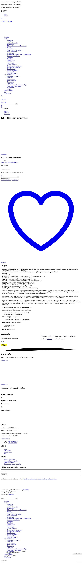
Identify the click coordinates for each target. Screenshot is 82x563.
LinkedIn (8, 180)
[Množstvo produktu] (10, 177)
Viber (16, 180)
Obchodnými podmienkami (30, 479)
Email (13, 180)
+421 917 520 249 (12, 443)
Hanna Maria (10, 63)
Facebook (3, 180)
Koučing (9, 89)
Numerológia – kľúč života (14, 86)
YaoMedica (10, 48)
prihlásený (49, 339)
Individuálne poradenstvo (13, 76)
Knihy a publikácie (12, 51)
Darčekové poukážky (12, 43)
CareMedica (10, 41)
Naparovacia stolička (12, 73)
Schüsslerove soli (11, 80)
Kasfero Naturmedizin (12, 70)
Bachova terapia (11, 60)
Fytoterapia (10, 57)
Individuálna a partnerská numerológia (17, 84)
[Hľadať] (16, 104)
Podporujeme (7, 93)
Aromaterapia (10, 82)
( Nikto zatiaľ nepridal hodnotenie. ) (10, 162)
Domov (6, 37)
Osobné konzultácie (9, 74)
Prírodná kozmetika (12, 64)
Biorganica (10, 40)
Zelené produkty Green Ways (14, 50)
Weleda (9, 47)
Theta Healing (10, 87)
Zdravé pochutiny (11, 69)
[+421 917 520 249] (41, 20)
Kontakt (6, 15)
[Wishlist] (1, 107)
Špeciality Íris (10, 71)
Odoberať (4, 474)
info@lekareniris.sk (13, 441)
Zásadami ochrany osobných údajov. (47, 479)
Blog (5, 92)
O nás (5, 14)
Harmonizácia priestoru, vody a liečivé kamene (19, 54)
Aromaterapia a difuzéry (13, 56)
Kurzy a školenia (8, 90)
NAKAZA (26, 489)
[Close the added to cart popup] (80, 2)
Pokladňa (11, 494)
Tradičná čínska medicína (13, 67)
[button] (3, 102)
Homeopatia (10, 83)
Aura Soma (10, 59)
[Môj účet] (41, 97)
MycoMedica (10, 44)
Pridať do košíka (5, 178)
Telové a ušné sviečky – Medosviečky (17, 46)
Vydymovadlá (10, 53)
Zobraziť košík (4, 494)
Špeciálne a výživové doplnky (14, 66)
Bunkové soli (10, 61)
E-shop (5, 38)
